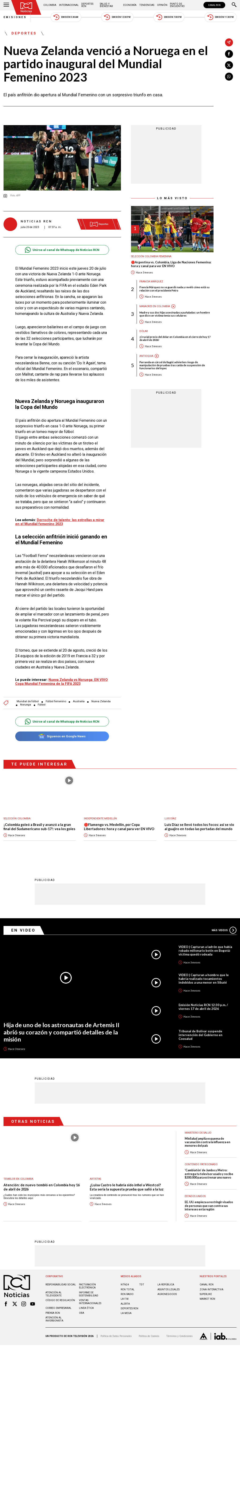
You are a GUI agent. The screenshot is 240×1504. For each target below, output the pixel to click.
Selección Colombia (17, 818)
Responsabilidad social (60, 1284)
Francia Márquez (151, 281)
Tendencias (146, 5)
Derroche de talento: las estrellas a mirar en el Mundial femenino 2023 (59, 522)
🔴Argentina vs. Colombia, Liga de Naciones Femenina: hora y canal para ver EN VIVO (171, 264)
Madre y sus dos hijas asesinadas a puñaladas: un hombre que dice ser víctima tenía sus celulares (174, 314)
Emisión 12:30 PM (117, 17)
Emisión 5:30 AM (65, 17)
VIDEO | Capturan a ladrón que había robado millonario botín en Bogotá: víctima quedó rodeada (205, 950)
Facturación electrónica (87, 1286)
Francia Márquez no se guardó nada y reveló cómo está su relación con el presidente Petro (174, 289)
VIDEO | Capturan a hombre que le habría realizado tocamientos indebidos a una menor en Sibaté (204, 978)
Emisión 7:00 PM (168, 17)
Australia (79, 701)
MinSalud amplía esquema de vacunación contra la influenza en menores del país (207, 1142)
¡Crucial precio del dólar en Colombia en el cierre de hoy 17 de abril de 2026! (174, 338)
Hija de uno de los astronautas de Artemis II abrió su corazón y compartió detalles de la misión (62, 1031)
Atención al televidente (53, 1294)
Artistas (95, 1178)
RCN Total (128, 1289)
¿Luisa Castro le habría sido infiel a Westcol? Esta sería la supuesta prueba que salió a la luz (127, 1187)
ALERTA (125, 1303)
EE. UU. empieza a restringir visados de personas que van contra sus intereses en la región (209, 1205)
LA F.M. (125, 1298)
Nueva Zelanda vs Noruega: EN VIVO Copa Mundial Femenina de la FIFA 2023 (61, 682)
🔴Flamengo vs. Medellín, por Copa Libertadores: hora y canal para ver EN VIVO (119, 827)
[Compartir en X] (229, 65)
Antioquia (146, 356)
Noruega (25, 704)
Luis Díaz (170, 818)
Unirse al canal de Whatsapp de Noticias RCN (62, 250)
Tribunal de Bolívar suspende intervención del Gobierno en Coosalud (200, 1034)
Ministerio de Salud (198, 1132)
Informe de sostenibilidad (88, 1294)
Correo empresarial (58, 1307)
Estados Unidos (195, 1196)
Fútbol (41, 704)
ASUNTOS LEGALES (169, 1289)
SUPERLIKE (206, 1293)
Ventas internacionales (90, 1302)
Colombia (49, 5)
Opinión (162, 5)
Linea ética (86, 1307)
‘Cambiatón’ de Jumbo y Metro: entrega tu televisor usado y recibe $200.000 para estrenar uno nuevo (209, 1173)
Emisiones (15, 17)
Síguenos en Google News (62, 736)
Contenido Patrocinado (201, 1164)
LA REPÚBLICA (166, 1284)
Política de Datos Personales (116, 1335)
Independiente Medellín (100, 818)
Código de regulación (60, 1300)
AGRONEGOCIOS (167, 1293)
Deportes (24, 33)
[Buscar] (234, 5)
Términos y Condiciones (179, 1335)
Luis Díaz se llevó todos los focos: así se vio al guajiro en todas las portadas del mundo (199, 827)
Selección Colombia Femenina (151, 256)
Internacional (69, 5)
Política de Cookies (149, 1335)
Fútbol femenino (56, 701)
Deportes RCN (87, 5)
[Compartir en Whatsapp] (229, 77)
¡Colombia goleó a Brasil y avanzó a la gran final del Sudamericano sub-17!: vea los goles (39, 827)
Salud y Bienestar (106, 5)
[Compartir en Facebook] (229, 54)
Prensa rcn (52, 1312)
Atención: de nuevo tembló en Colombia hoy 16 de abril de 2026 (42, 1187)
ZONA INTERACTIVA (211, 1289)
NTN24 (125, 1284)
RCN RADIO (127, 1293)
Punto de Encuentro (177, 5)
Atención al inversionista (54, 1319)
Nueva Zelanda (101, 701)
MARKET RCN (207, 1298)
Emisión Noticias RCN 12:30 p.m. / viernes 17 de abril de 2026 (203, 1006)
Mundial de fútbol (28, 701)
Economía (129, 5)
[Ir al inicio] (26, 7)
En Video (23, 930)
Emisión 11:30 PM (220, 17)
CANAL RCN (214, 5)
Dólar (143, 331)
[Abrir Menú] (6, 5)
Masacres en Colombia (154, 306)
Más (224, 929)
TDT (141, 1284)
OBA (81, 1312)
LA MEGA (126, 1312)
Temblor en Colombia (18, 1178)
